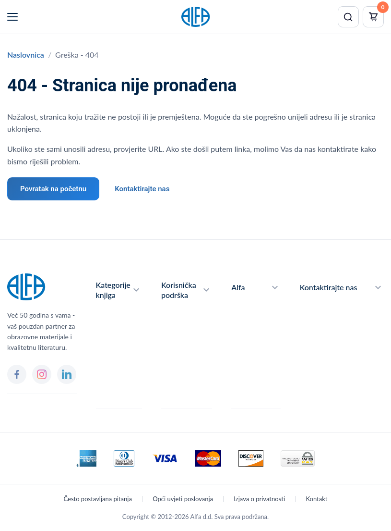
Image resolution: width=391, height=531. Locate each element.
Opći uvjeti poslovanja (183, 499)
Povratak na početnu (53, 189)
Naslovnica (25, 54)
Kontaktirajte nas (142, 189)
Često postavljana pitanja (98, 499)
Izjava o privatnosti (259, 499)
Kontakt (316, 499)
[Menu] (12, 16)
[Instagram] (41, 374)
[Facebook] (16, 374)
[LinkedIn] (66, 374)
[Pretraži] (348, 16)
